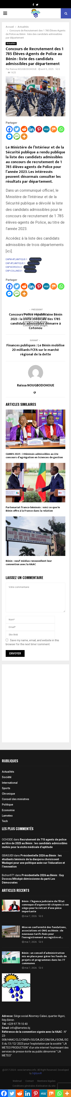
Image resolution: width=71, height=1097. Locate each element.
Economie (8, 810)
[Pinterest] (39, 129)
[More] (24, 136)
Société (6, 777)
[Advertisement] (35, 703)
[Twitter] (16, 129)
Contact (29, 1081)
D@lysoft (37, 1073)
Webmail (17, 1081)
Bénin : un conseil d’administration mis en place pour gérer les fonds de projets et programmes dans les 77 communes (44, 958)
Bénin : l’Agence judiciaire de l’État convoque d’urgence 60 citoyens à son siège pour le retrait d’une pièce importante (45, 906)
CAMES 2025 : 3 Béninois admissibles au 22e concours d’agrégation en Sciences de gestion (34, 456)
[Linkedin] (31, 129)
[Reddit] (24, 129)
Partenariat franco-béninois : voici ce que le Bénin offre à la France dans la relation (33, 509)
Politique (7, 804)
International (10, 782)
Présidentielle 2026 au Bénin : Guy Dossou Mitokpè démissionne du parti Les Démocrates (33, 879)
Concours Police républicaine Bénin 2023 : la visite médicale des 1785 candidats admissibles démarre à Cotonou (35, 321)
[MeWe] (46, 129)
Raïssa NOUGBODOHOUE (23, 69)
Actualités (11, 43)
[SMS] (16, 136)
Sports (6, 788)
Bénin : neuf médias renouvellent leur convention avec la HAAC (29, 562)
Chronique (8, 793)
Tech (5, 821)
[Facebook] (9, 129)
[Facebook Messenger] (9, 136)
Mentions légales (46, 1081)
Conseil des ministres (15, 799)
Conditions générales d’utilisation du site (33, 1086)
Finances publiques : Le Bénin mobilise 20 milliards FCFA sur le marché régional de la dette (35, 350)
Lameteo (7, 815)
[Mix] (53, 129)
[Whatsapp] (61, 129)
